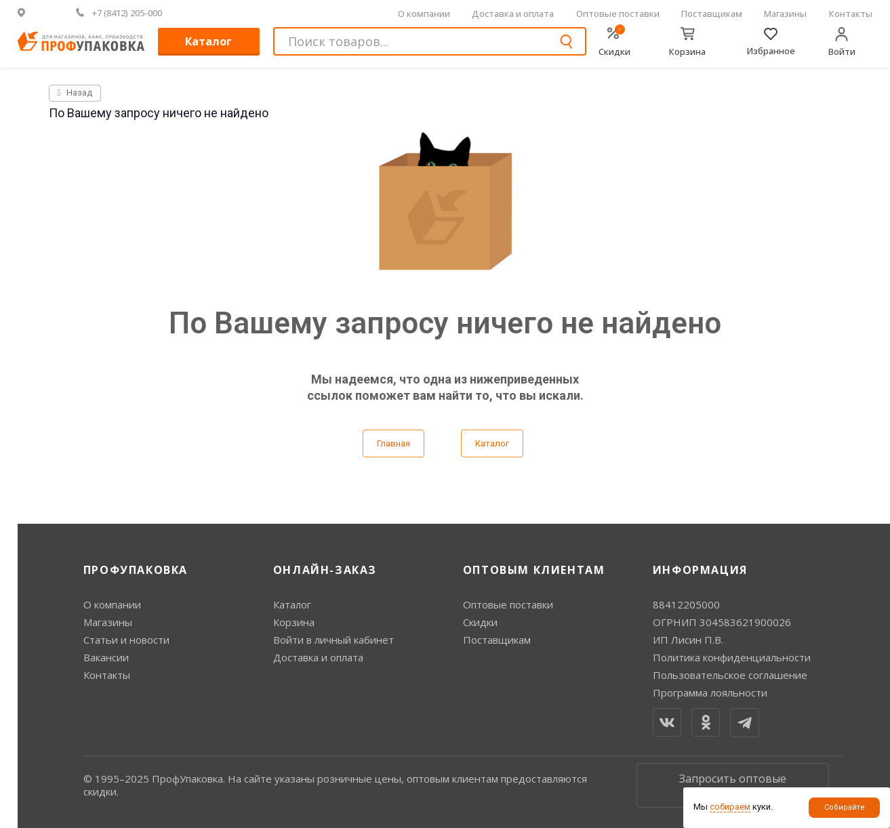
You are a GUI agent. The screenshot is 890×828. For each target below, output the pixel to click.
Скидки (480, 622)
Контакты (850, 13)
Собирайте (844, 807)
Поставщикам (711, 13)
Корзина (294, 622)
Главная (393, 443)
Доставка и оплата (513, 13)
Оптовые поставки (618, 13)
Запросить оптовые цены (732, 785)
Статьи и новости (126, 639)
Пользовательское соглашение (730, 675)
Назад (75, 92)
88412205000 (686, 604)
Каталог (208, 41)
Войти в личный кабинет (333, 639)
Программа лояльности (710, 692)
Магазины (785, 13)
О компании (424, 13)
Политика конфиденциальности (732, 657)
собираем (730, 807)
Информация (700, 569)
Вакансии (106, 657)
